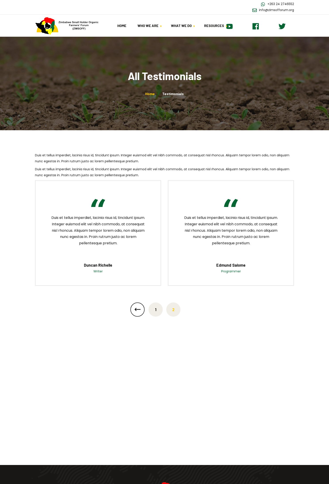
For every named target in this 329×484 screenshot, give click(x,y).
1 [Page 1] (156, 309)
